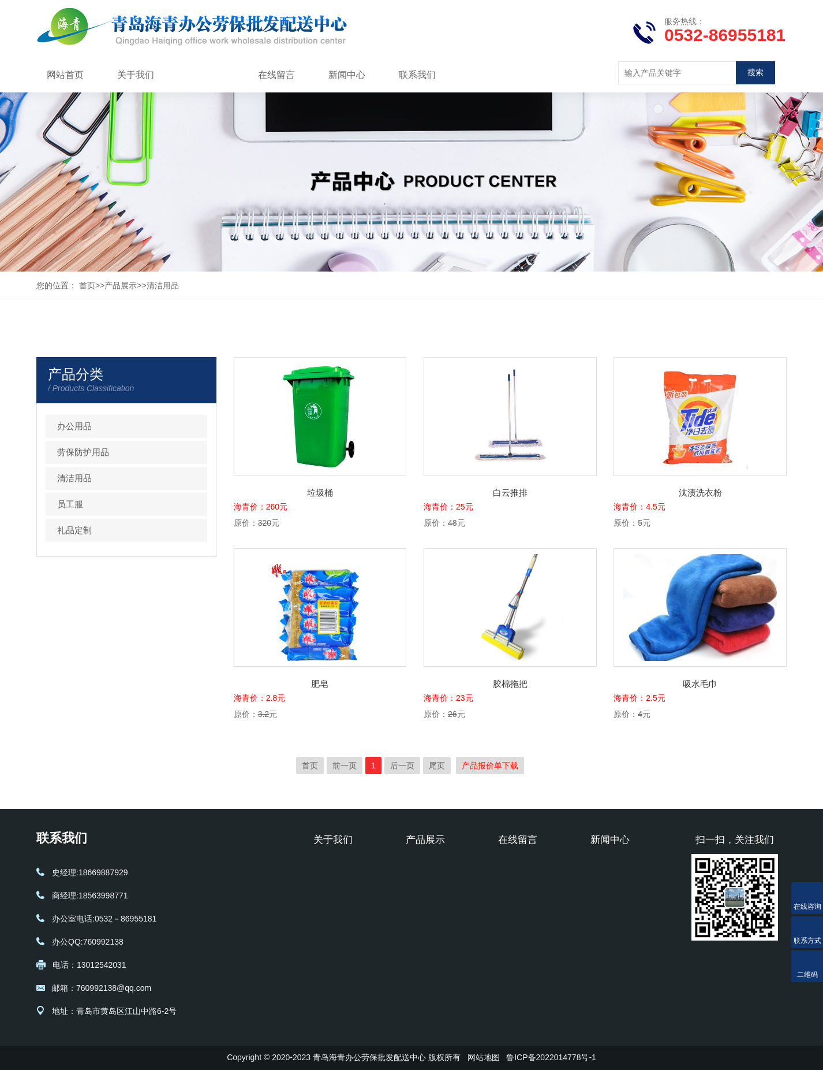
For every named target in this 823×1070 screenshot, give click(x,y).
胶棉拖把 (510, 684)
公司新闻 (606, 867)
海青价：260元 (260, 506)
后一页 (402, 765)
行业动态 (606, 884)
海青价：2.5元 (639, 698)
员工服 (70, 504)
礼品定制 (74, 530)
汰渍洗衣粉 (700, 492)
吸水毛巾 (700, 684)
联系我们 (417, 75)
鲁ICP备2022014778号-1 (551, 1057)
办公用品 (74, 426)
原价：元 (256, 522)
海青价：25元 (448, 506)
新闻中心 (346, 75)
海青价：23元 (448, 698)
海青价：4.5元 (639, 506)
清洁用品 (163, 285)
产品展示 (206, 75)
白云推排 (510, 492)
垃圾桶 (320, 492)
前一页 (344, 765)
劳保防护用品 (83, 452)
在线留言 (276, 75)
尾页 (437, 765)
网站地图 (483, 1057)
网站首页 (65, 75)
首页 (87, 285)
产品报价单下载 (490, 765)
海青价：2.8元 (259, 698)
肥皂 (319, 684)
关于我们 (135, 75)
